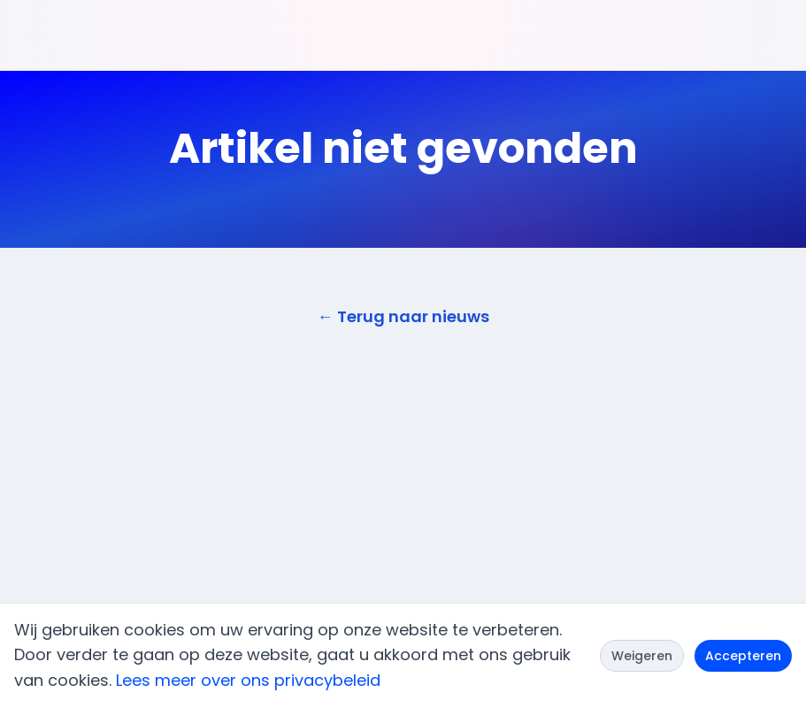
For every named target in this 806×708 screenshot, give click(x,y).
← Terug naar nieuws (403, 316)
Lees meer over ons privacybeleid (248, 680)
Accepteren (743, 656)
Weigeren (641, 656)
